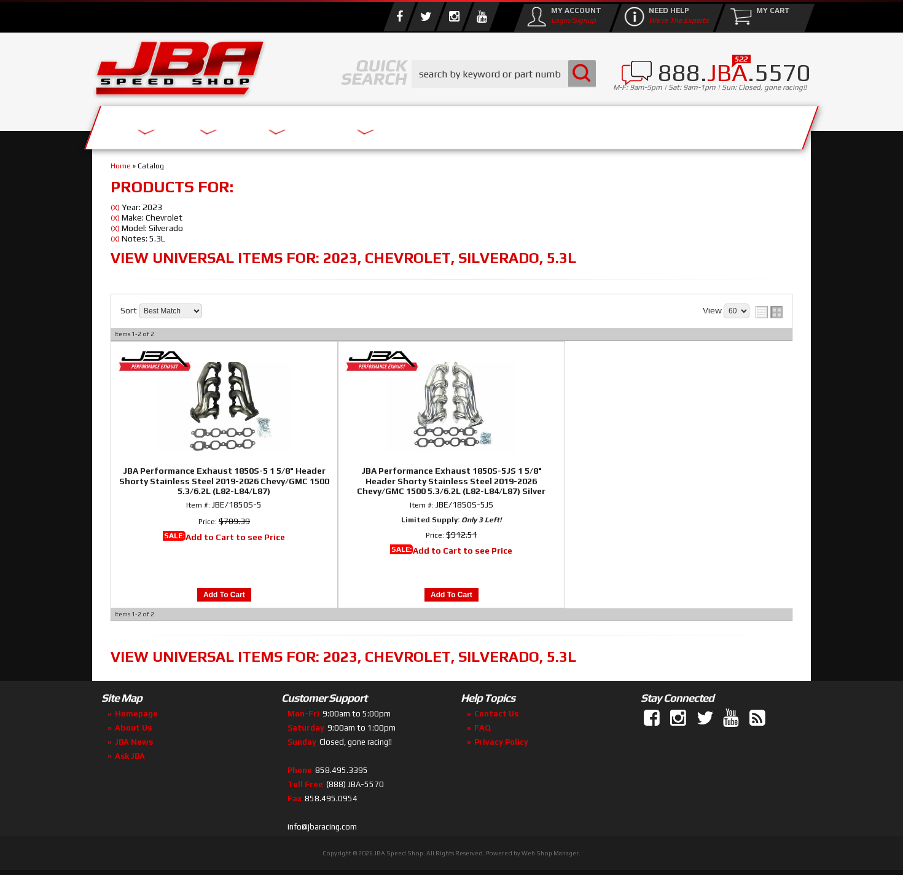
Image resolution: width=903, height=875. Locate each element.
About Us (272, 124)
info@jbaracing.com (322, 826)
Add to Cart (224, 595)
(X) (115, 207)
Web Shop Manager (550, 853)
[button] (504, 74)
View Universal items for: (343, 257)
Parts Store (397, 124)
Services (160, 124)
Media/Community (555, 124)
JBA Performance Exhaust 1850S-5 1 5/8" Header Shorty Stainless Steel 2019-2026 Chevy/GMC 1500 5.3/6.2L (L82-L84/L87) (224, 481)
